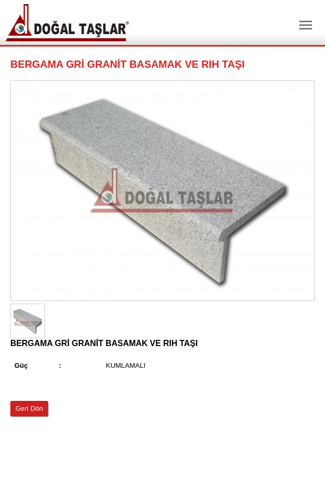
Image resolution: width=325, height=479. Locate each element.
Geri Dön (29, 408)
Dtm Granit (67, 22)
